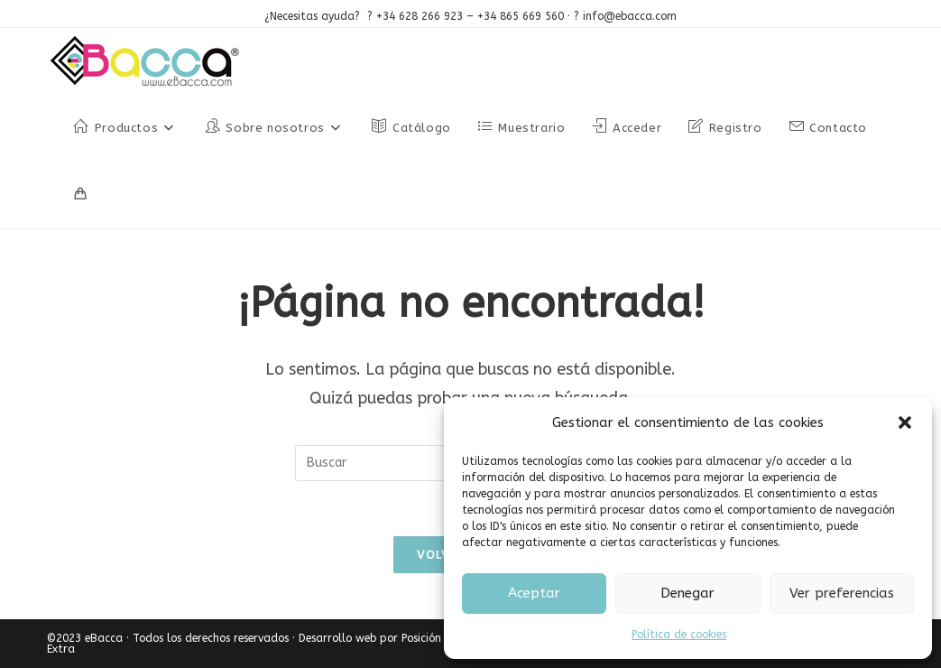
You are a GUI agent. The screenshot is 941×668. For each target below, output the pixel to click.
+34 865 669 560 (520, 16)
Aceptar (534, 593)
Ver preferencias (841, 593)
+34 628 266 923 (418, 16)
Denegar (687, 593)
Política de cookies (679, 634)
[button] (905, 422)
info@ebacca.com (630, 16)
